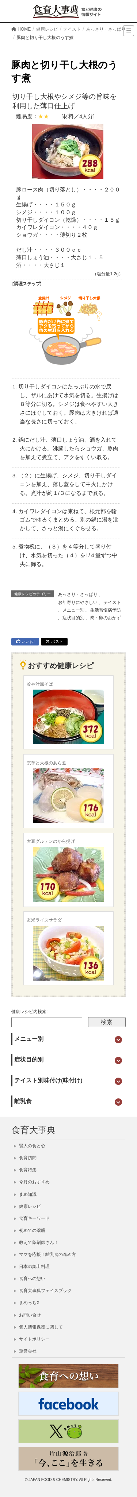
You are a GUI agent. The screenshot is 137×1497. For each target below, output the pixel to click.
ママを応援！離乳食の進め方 (45, 1254)
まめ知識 (25, 1194)
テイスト (112, 602)
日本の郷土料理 (32, 1266)
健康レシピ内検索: (29, 1011)
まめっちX (26, 1302)
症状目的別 (73, 617)
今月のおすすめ (32, 1181)
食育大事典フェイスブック (43, 1290)
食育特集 (25, 1169)
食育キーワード (32, 1218)
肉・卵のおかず (105, 617)
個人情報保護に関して (38, 1327)
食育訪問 (25, 1157)
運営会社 (25, 1351)
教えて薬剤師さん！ (36, 1242)
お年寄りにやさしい (78, 602)
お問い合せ (27, 1315)
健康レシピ (27, 1206)
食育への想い (29, 1278)
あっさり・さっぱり (78, 594)
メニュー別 (73, 610)
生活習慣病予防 (105, 610)
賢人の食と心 (29, 1145)
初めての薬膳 (29, 1230)
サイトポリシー (32, 1339)
